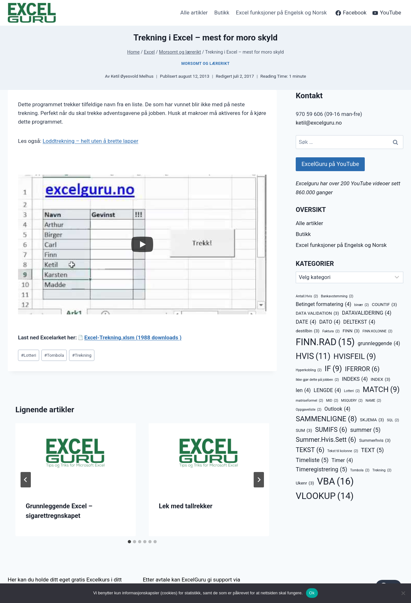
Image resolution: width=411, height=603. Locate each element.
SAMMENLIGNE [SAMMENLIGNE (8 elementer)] (326, 419)
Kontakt (309, 95)
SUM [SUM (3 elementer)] (304, 430)
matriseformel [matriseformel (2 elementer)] (309, 400)
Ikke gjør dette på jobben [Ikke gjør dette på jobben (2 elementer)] (317, 379)
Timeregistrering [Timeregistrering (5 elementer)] (321, 469)
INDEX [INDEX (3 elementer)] (380, 379)
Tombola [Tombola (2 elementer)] (359, 470)
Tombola (54, 355)
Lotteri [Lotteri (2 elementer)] (352, 391)
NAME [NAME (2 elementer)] (373, 400)
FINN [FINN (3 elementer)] (351, 331)
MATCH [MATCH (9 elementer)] (381, 390)
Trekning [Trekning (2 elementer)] (381, 470)
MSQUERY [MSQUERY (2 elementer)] (352, 400)
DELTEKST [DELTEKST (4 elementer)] (359, 322)
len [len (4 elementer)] (303, 390)
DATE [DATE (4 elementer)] (306, 322)
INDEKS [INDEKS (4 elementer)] (355, 379)
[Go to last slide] (26, 479)
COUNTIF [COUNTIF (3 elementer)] (384, 304)
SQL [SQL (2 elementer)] (393, 420)
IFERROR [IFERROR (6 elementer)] (362, 369)
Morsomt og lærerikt (205, 63)
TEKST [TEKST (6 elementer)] (310, 450)
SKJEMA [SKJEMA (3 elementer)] (372, 420)
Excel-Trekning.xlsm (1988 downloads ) (132, 337)
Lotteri (28, 355)
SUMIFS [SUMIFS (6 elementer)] (331, 430)
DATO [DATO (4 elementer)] (329, 322)
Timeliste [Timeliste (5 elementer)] (312, 460)
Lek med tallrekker (186, 506)
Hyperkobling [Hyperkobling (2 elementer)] (309, 370)
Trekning (82, 355)
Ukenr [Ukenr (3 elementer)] (305, 483)
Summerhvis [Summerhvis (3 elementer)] (374, 440)
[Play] (142, 244)
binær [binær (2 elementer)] (361, 305)
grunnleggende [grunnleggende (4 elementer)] (379, 343)
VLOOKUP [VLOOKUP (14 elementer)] (325, 496)
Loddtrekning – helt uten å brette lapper (90, 141)
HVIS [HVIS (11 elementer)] (313, 356)
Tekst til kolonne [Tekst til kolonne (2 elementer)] (342, 451)
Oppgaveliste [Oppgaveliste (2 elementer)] (308, 409)
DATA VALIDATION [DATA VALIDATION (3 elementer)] (317, 313)
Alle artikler (194, 12)
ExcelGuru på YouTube (330, 164)
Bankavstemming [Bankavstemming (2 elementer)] (337, 296)
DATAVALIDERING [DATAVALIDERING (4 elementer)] (366, 313)
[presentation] (75, 457)
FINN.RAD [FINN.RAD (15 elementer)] (325, 342)
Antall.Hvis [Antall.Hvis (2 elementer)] (307, 296)
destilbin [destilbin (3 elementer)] (307, 331)
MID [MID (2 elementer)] (332, 400)
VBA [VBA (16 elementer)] (335, 481)
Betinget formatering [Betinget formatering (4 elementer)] (323, 304)
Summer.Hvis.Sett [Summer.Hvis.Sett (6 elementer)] (326, 440)
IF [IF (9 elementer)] (333, 369)
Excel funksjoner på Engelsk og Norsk (281, 12)
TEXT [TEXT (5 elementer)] (372, 450)
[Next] (259, 479)
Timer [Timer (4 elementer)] (342, 460)
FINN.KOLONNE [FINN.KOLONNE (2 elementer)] (377, 331)
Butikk (221, 12)
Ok (312, 592)
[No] (403, 593)
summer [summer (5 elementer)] (365, 429)
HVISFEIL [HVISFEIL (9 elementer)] (354, 357)
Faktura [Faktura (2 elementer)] (331, 331)
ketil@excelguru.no (319, 122)
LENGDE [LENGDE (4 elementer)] (327, 390)
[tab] (129, 541)
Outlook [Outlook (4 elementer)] (337, 409)
